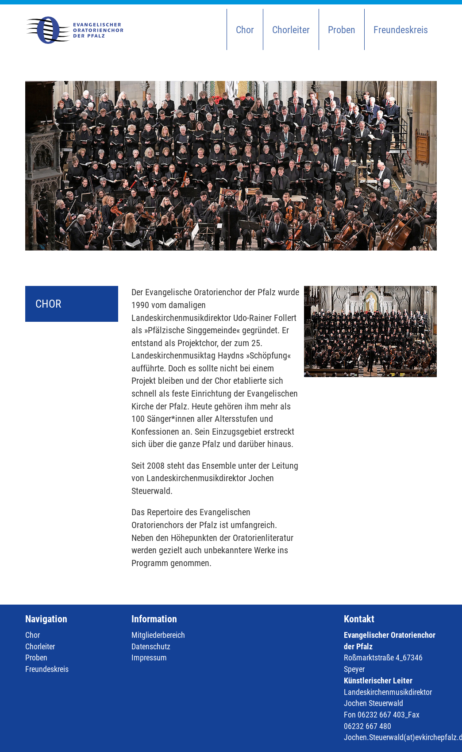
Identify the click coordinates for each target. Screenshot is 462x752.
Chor (245, 29)
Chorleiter (291, 29)
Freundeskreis (400, 29)
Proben (341, 29)
